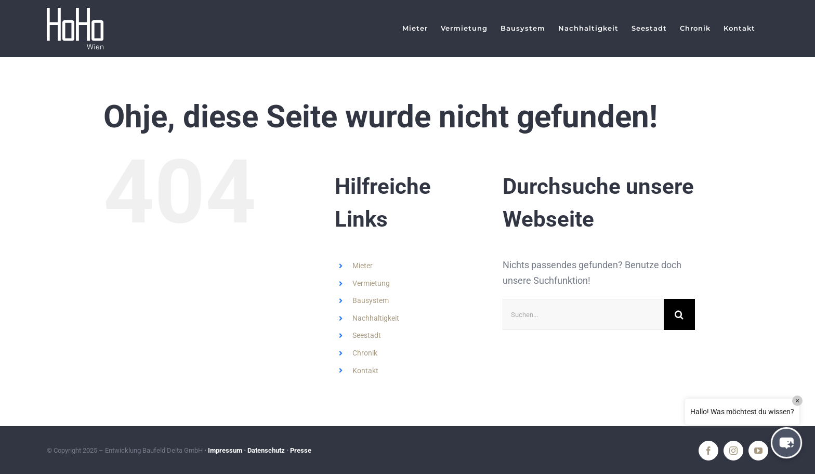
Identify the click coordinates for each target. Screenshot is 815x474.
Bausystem (370, 300)
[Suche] (679, 314)
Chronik (364, 353)
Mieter (362, 265)
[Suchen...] (583, 314)
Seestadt (366, 335)
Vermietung (371, 283)
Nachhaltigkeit (375, 318)
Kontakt (365, 370)
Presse (300, 450)
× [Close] (797, 401)
